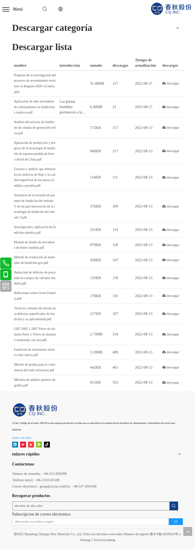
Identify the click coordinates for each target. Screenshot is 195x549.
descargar (170, 83)
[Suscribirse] (176, 521)
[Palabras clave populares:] (173, 506)
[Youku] (31, 444)
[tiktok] (47, 444)
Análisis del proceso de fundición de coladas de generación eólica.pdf (35, 127)
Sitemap (85, 540)
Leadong (109, 540)
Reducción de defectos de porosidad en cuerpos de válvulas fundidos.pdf (35, 278)
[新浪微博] (23, 444)
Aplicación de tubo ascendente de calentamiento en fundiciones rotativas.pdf (34, 107)
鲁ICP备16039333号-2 (165, 534)
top (187, 531)
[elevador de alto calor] (91, 506)
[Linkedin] (15, 444)
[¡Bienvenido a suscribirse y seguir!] (89, 521)
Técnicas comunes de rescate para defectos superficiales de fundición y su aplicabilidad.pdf (35, 313)
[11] (35, 410)
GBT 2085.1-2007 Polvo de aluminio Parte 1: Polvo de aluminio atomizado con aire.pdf (35, 334)
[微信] (39, 444)
